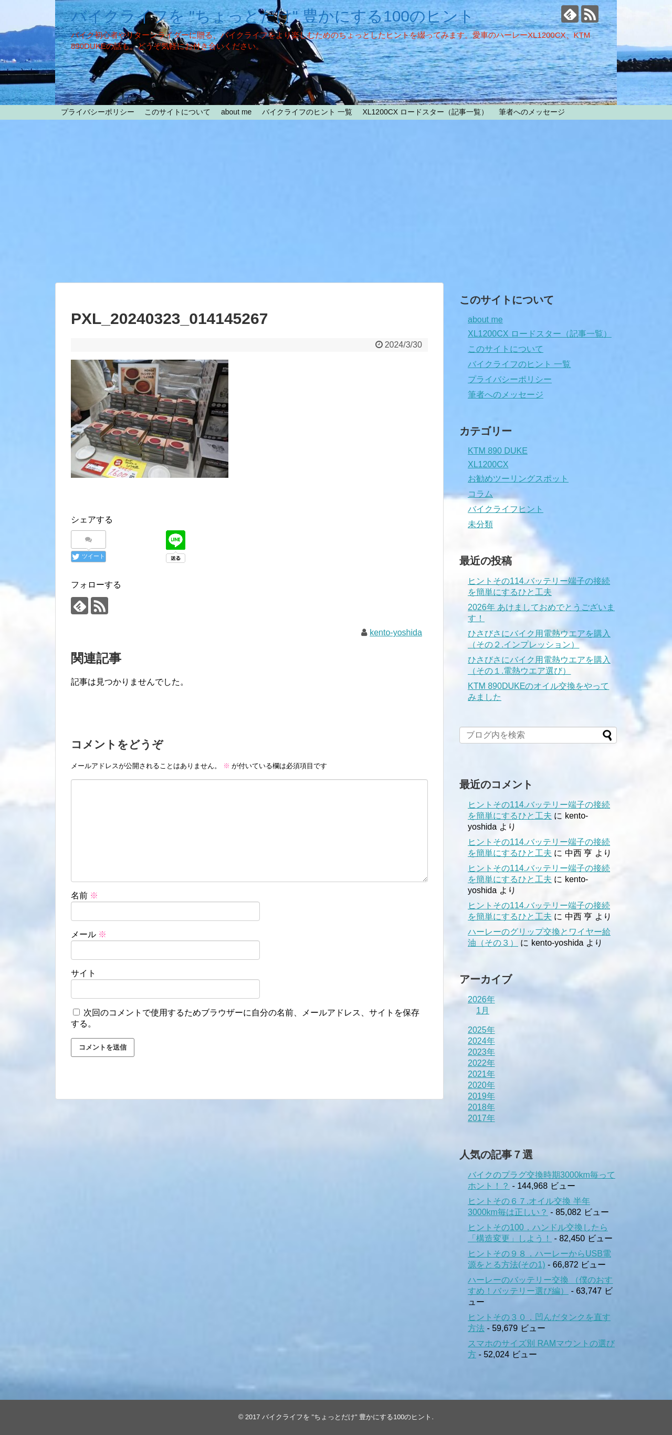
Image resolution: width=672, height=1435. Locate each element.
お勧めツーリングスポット (518, 478)
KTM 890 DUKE (498, 450)
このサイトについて (177, 112)
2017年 (481, 1118)
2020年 (481, 1085)
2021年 (481, 1074)
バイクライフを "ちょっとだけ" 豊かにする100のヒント (273, 16)
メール (89, 934)
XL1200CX (488, 464)
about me (236, 112)
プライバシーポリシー (97, 112)
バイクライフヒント (505, 509)
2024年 (481, 1040)
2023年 (481, 1052)
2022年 (481, 1063)
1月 (482, 1010)
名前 (84, 895)
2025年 (481, 1029)
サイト (83, 973)
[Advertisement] (336, 201)
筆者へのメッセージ (532, 112)
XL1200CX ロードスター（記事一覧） (425, 112)
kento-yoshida (396, 632)
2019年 (481, 1096)
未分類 (480, 524)
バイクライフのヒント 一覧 (307, 112)
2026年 (481, 999)
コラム (480, 493)
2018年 (481, 1107)
